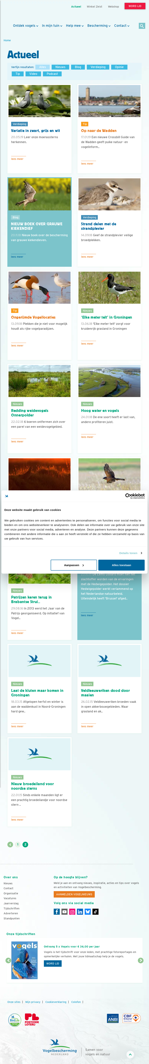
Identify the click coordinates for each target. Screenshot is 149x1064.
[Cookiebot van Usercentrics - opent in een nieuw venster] (128, 496)
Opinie (119, 67)
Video (33, 74)
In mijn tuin (50, 26)
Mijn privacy (32, 1001)
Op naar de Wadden (98, 130)
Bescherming (97, 26)
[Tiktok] (95, 912)
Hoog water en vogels (100, 410)
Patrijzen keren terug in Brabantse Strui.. (31, 599)
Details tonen (128, 553)
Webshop (113, 6)
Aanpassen (74, 564)
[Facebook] (57, 912)
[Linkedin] (80, 912)
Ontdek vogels (24, 26)
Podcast (52, 74)
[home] (21, 12)
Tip (18, 74)
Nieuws (60, 67)
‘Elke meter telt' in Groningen (106, 317)
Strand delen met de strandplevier (98, 226)
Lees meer (17, 158)
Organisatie (11, 893)
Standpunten (12, 918)
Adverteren (11, 913)
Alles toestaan (121, 564)
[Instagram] (72, 912)
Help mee (73, 26)
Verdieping (98, 67)
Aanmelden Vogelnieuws (74, 894)
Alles (42, 67)
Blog (78, 67)
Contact (120, 26)
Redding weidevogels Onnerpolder (29, 413)
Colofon (76, 1001)
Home (7, 40)
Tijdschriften (11, 908)
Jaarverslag (11, 903)
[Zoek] (142, 26)
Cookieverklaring (55, 1001)
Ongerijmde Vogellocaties (33, 317)
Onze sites (13, 1001)
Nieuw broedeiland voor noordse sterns (32, 786)
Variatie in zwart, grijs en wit (35, 130)
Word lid (52, 963)
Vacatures (10, 898)
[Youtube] (64, 912)
